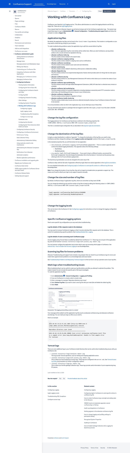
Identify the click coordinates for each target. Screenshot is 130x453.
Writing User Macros (22, 66)
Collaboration (18, 35)
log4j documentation (110, 162)
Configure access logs (26, 116)
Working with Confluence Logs (27, 106)
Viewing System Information (26, 85)
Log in (114, 4)
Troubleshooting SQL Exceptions (29, 114)
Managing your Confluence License (26, 76)
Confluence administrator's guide (24, 54)
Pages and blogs (19, 21)
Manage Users (21, 61)
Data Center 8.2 (109, 11)
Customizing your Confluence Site (26, 69)
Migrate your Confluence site (23, 163)
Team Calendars (19, 45)
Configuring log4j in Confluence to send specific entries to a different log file (88, 165)
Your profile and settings (22, 32)
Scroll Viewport (65, 438)
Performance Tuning (22, 135)
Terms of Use (94, 448)
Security (102, 448)
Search (108, 4)
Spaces (17, 18)
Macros (17, 29)
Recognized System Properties (92, 419)
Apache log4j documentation (92, 125)
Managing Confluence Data (24, 79)
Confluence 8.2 (22, 10)
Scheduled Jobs (23, 119)
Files (16, 24)
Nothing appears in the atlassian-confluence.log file (98, 411)
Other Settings (23, 100)
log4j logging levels (66, 26)
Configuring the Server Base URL (28, 87)
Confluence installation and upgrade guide (27, 160)
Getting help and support (22, 176)
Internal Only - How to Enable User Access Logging (62, 246)
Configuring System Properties (27, 103)
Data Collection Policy (23, 137)
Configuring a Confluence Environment (27, 132)
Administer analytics (22, 155)
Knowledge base (51, 4)
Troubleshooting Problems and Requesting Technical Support (67, 259)
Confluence (56, 438)
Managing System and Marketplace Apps (28, 64)
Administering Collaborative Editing (26, 140)
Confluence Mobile (20, 26)
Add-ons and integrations (22, 48)
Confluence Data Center (21, 166)
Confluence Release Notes (22, 173)
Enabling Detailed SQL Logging (84, 232)
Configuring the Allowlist (25, 122)
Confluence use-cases (21, 51)
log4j (64, 24)
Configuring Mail (23, 95)
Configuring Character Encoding (27, 97)
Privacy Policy (84, 448)
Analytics (17, 37)
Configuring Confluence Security (26, 129)
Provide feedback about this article (77, 378)
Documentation (39, 4)
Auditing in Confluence (90, 422)
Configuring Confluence (23, 82)
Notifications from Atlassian (24, 152)
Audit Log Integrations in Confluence (94, 408)
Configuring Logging (26, 108)
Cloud (100, 11)
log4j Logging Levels (26, 111)
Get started (18, 15)
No (64, 378)
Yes (60, 378)
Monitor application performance (26, 157)
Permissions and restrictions (23, 43)
